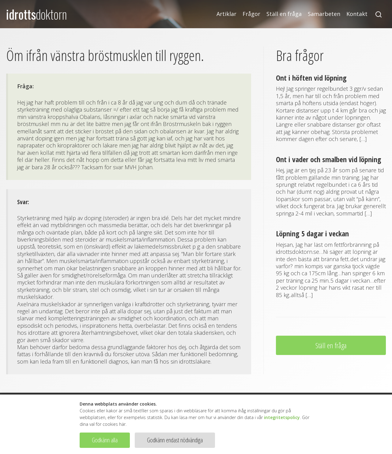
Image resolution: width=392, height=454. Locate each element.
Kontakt (357, 13)
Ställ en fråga (284, 13)
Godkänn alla (105, 440)
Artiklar (226, 13)
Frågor (251, 13)
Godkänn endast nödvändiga (175, 440)
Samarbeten (324, 13)
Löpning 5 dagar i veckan (312, 233)
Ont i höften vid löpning (311, 78)
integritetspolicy (282, 417)
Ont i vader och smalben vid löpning (328, 159)
